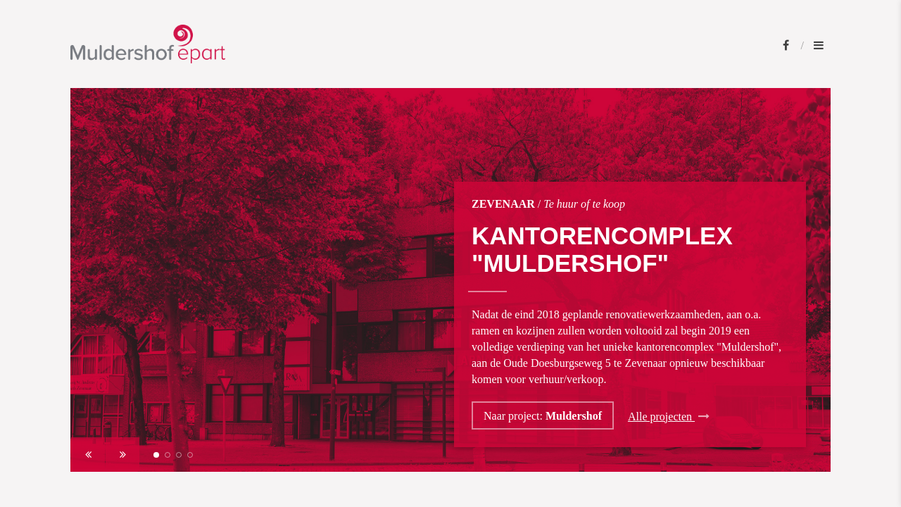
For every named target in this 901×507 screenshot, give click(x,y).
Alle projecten (669, 417)
